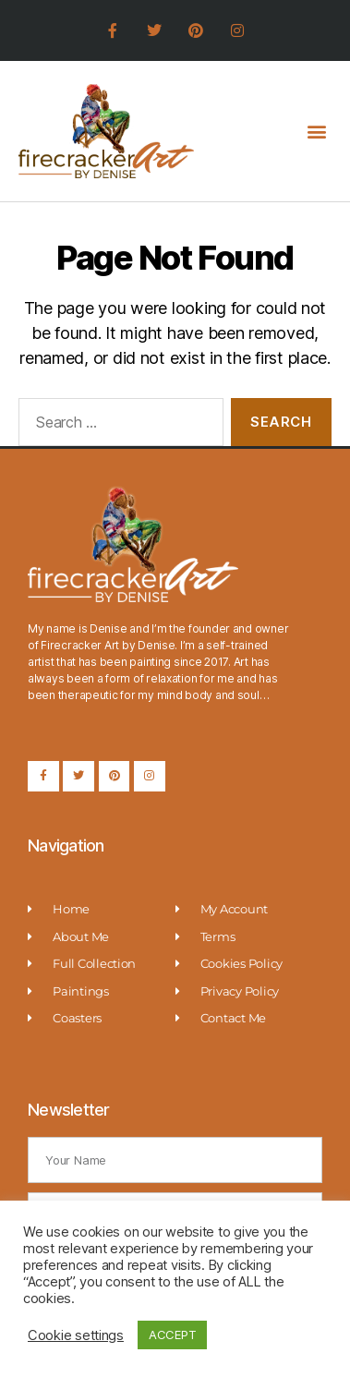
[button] (316, 130)
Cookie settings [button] (76, 1335)
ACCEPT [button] (172, 1334)
